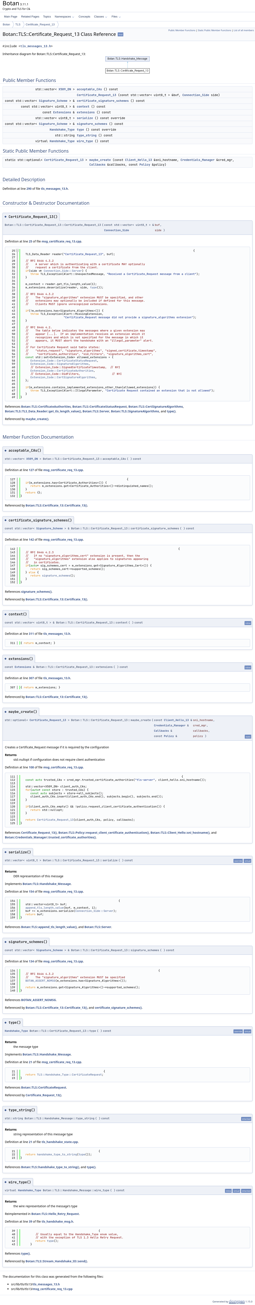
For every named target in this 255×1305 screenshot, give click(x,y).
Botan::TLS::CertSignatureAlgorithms (155, 406)
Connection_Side (195, 95)
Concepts (84, 16)
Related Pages (30, 16)
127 (31, 470)
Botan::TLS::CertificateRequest (43, 1087)
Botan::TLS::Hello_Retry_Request (55, 1214)
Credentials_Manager (198, 160)
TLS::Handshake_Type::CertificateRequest (69, 1074)
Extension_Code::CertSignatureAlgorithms (62, 377)
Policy (144, 164)
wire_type (85, 141)
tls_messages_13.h (35, 46)
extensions (86, 112)
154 (31, 891)
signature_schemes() (36, 592)
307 (31, 678)
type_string (86, 135)
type (80, 129)
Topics (47, 16)
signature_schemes (92, 124)
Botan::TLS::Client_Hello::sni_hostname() (180, 833)
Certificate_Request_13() (39, 833)
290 (29, 189)
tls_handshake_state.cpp (60, 1142)
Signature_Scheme (53, 101)
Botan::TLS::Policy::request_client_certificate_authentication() (103, 833)
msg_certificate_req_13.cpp (61, 241)
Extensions (62, 112)
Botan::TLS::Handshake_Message (47, 884)
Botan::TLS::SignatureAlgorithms (135, 411)
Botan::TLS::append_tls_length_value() (49, 927)
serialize (85, 118)
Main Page (10, 16)
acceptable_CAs (89, 89)
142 (31, 539)
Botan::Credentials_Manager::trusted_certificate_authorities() (50, 837)
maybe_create (100, 160)
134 (31, 961)
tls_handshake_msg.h (57, 1221)
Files (116, 16)
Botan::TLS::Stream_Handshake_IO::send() (56, 1261)
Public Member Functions (181, 30)
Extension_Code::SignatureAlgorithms (59, 364)
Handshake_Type (62, 129)
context (83, 106)
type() (171, 411)
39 (30, 1221)
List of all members (244, 30)
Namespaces (64, 16)
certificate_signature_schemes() (118, 1008)
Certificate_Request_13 (40, 24)
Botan (6, 24)
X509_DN (65, 89)
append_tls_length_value (44, 907)
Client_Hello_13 (138, 160)
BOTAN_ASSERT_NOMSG (40, 980)
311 (31, 634)
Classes (100, 16)
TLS (17, 24)
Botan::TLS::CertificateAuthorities (46, 406)
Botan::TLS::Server (96, 411)
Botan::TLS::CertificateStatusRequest (99, 406)
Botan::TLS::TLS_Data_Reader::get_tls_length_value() (43, 411)
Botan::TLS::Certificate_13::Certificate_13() (56, 505)
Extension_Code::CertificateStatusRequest (63, 360)
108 (31, 767)
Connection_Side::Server (63, 271)
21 (30, 1062)
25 (30, 241)
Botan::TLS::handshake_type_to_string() (50, 1167)
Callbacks (97, 164)
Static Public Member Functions (214, 30)
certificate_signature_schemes (103, 101)
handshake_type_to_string (57, 1154)
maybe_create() (37, 419)
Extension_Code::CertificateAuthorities (61, 370)
